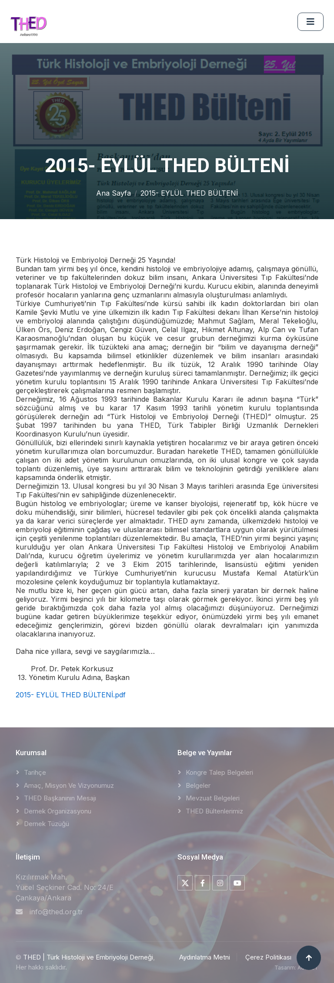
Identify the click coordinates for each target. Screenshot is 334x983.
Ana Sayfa (113, 193)
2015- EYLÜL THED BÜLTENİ (189, 193)
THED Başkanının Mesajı (60, 798)
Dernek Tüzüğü (46, 824)
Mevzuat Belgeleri (213, 798)
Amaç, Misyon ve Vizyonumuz (69, 785)
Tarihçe (35, 772)
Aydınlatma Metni (204, 957)
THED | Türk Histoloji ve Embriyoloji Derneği (88, 957)
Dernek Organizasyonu (57, 811)
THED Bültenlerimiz (214, 811)
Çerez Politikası (268, 957)
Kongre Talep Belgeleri (219, 772)
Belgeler (198, 785)
